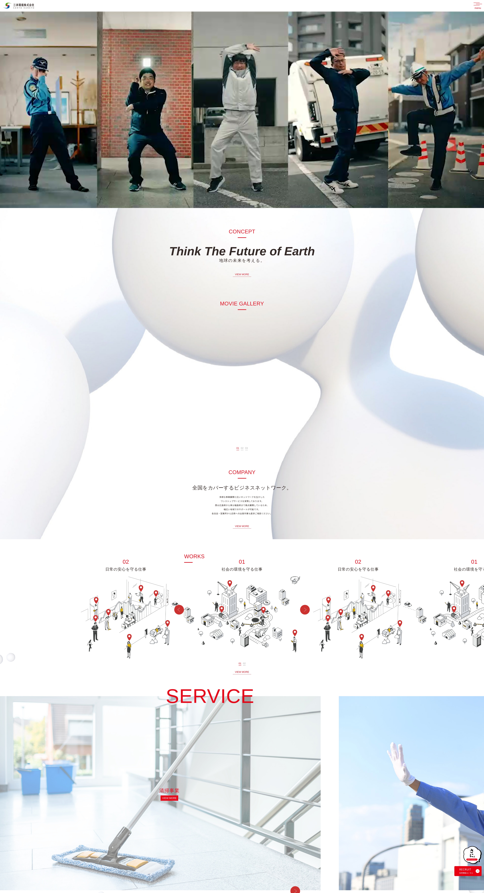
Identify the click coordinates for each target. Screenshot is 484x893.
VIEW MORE (242, 280)
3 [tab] (247, 453)
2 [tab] (242, 453)
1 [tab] (238, 453)
